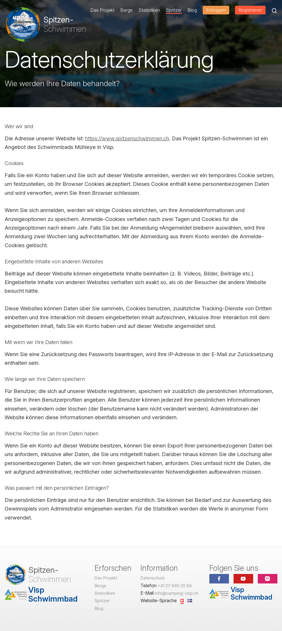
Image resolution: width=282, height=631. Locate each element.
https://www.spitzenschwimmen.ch (127, 138)
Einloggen (215, 9)
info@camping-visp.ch (176, 593)
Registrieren (250, 9)
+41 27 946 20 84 (175, 585)
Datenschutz (152, 577)
